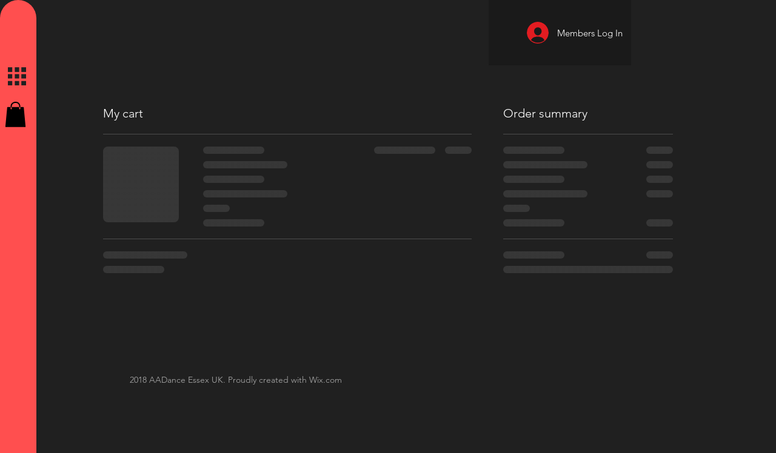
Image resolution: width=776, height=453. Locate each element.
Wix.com (325, 379)
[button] (15, 114)
